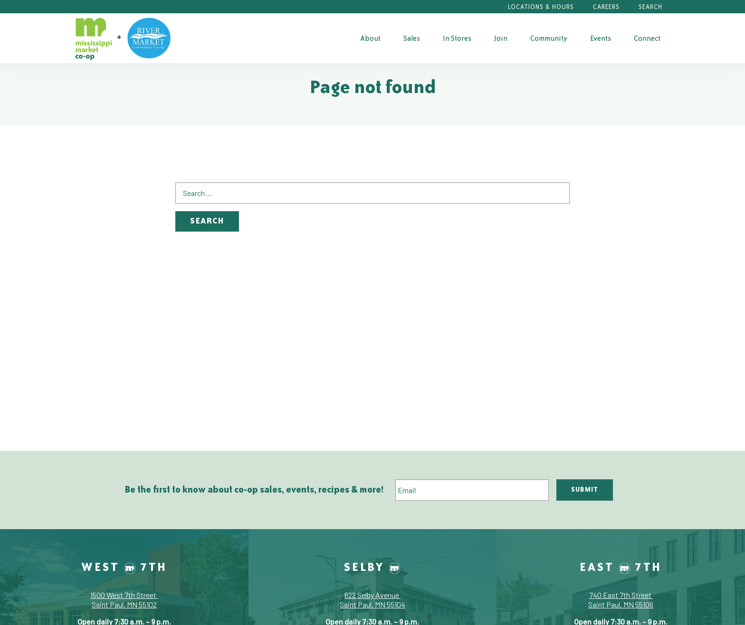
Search (650, 6)
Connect (647, 38)
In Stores (457, 38)
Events (600, 38)
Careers (606, 6)
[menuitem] (370, 38)
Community (548, 38)
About (370, 38)
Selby (372, 566)
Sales (411, 38)
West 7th (124, 566)
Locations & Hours (541, 6)
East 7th (621, 566)
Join (500, 38)
